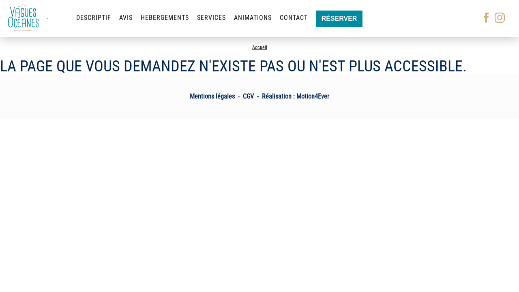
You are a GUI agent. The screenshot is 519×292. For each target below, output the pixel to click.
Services (211, 17)
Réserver (339, 18)
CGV (248, 96)
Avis (126, 17)
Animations (253, 17)
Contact (294, 17)
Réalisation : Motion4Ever (295, 96)
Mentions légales (212, 96)
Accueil (259, 47)
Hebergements (165, 17)
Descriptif (93, 17)
